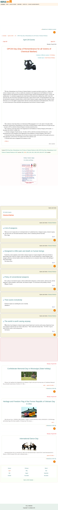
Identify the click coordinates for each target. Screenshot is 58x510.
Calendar (4, 35)
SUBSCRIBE (19, 4)
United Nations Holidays (50, 57)
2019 (38, 152)
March (46, 468)
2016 (46, 152)
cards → (45, 385)
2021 (33, 152)
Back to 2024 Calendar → (29, 479)
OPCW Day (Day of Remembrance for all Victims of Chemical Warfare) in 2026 (21, 150)
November (26, 475)
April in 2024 (10, 35)
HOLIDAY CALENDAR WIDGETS (33, 4)
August (26, 473)
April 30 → (53, 41)
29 (15, 35)
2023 (28, 152)
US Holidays (52, 55)
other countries (52, 143)
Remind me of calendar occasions (48, 29)
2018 (41, 152)
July (9, 473)
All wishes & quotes (7, 212)
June (46, 470)
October (9, 475)
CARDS (7, 4)
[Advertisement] (29, 16)
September (46, 473)
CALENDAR (2, 4)
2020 (35, 152)
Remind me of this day (51, 388)
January (9, 468)
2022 (30, 152)
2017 (43, 152)
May (27, 470)
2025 (23, 152)
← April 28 (4, 41)
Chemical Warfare (52, 222)
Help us (7, 141)
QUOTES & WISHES (12, 4)
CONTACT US (24, 4)
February (27, 468)
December (46, 475)
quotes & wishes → (51, 385)
